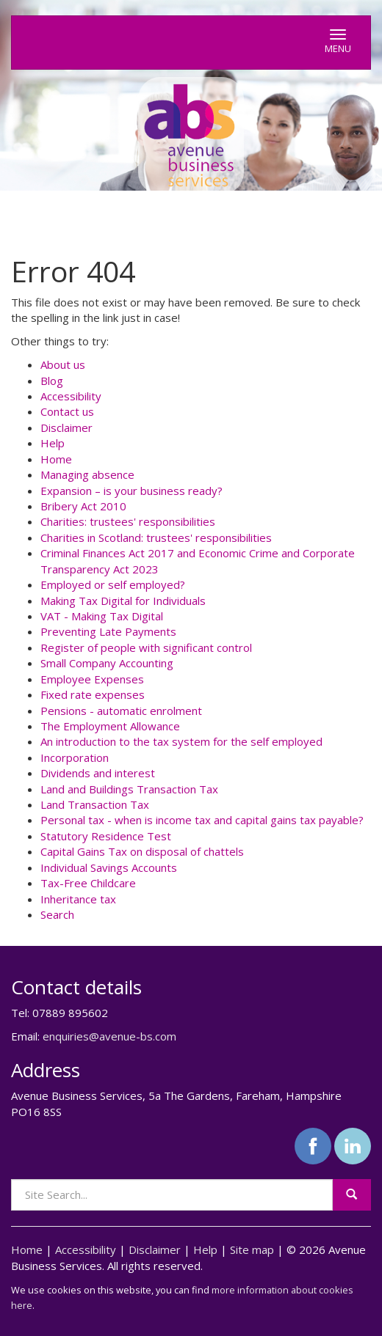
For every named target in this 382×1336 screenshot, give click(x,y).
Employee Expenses (92, 679)
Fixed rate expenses (92, 694)
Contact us (67, 411)
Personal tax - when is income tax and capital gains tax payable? (202, 819)
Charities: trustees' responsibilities (127, 521)
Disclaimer (66, 427)
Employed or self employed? (112, 584)
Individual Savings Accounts (108, 867)
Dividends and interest (97, 773)
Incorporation (74, 757)
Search (57, 914)
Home (56, 459)
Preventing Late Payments (108, 631)
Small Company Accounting (106, 663)
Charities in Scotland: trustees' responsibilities (156, 537)
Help (52, 443)
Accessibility (70, 396)
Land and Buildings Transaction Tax (129, 789)
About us (62, 364)
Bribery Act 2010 (83, 506)
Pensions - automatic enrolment (121, 710)
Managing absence (87, 474)
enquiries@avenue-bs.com (109, 1036)
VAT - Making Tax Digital (101, 616)
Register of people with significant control (146, 647)
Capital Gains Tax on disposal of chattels (142, 851)
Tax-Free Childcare (88, 883)
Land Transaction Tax (94, 804)
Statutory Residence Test (105, 836)
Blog (51, 380)
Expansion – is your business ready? (131, 490)
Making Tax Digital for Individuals (123, 600)
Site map (252, 1249)
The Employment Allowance (110, 726)
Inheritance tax (78, 899)
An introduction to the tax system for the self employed (181, 741)
